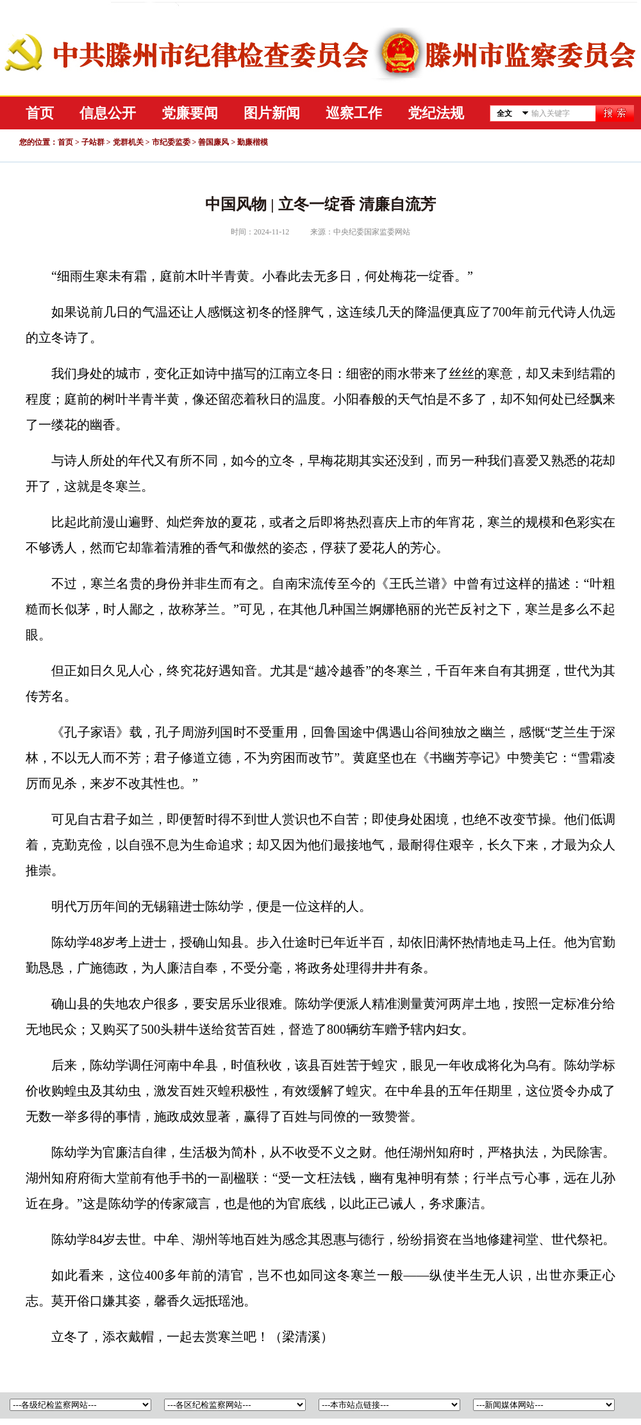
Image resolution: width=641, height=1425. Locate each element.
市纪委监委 (171, 142)
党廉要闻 (190, 113)
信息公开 (107, 113)
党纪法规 (436, 113)
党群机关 (128, 142)
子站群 (92, 142)
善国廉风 (213, 142)
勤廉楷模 (252, 142)
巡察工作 (354, 113)
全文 (504, 113)
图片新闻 (272, 113)
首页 (40, 113)
